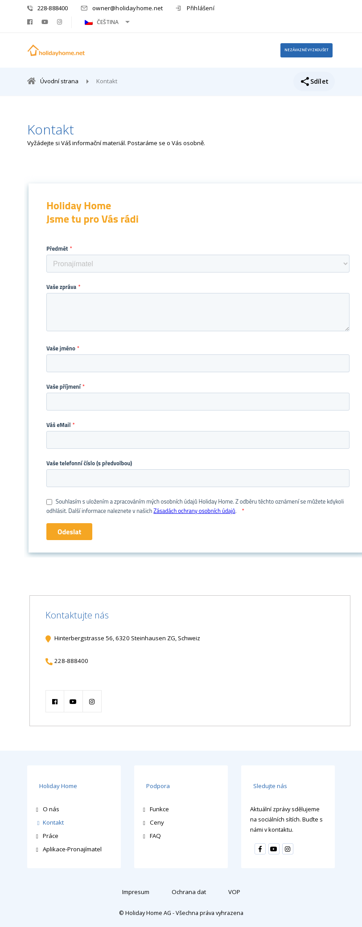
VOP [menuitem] (234, 890)
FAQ (155, 835)
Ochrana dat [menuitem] (189, 890)
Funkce (159, 808)
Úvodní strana (60, 84)
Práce (50, 835)
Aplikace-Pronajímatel (72, 848)
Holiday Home (55, 786)
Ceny (157, 821)
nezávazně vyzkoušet (301, 51)
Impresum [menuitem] (135, 890)
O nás (51, 808)
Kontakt (53, 821)
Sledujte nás (267, 786)
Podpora (155, 786)
